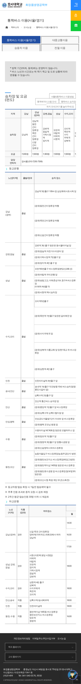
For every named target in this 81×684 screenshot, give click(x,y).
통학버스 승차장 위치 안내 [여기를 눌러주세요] (61, 104)
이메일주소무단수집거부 (43, 638)
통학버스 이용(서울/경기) (21, 40)
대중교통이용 (60, 40)
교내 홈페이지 (14, 656)
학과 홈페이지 (14, 646)
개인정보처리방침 (22, 638)
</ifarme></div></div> (73, 675)
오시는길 (61, 638)
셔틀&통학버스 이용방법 (62, 96)
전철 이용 (59, 48)
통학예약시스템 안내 (47, 101)
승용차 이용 (21, 48)
